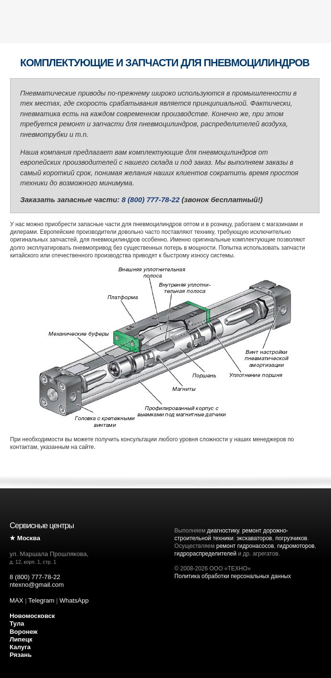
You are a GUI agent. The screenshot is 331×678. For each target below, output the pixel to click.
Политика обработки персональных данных (233, 576)
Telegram (41, 600)
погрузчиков (291, 538)
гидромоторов (296, 546)
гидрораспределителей (205, 553)
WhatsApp (74, 600)
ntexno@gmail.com (37, 584)
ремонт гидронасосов (245, 546)
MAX (17, 600)
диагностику (223, 530)
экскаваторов (254, 538)
